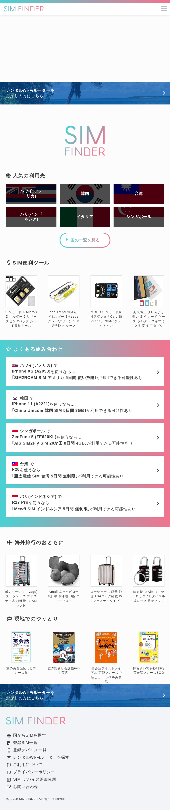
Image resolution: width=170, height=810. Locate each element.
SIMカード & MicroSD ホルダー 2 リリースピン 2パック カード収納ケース (21, 301)
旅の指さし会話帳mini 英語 (64, 653)
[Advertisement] (85, 48)
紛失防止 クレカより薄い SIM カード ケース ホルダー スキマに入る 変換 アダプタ (148, 301)
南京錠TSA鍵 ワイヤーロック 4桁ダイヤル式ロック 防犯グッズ (148, 579)
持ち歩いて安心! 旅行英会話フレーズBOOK (149, 655)
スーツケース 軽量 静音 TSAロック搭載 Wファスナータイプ (106, 579)
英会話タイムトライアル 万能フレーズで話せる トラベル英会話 (106, 658)
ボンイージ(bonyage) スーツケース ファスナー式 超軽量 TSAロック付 (21, 581)
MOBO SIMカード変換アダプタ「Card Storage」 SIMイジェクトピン (106, 301)
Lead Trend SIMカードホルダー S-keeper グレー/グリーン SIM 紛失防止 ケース (64, 301)
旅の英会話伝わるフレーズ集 (21, 653)
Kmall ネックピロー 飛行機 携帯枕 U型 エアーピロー (64, 579)
